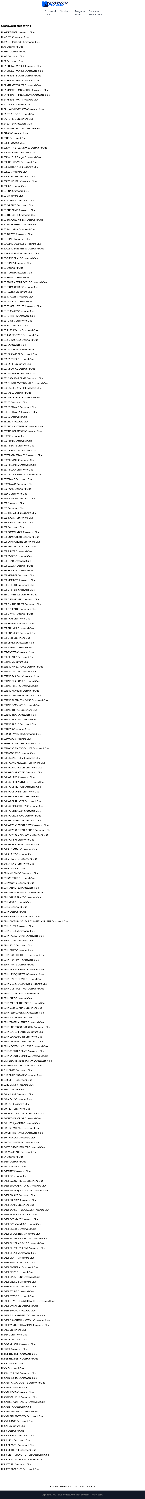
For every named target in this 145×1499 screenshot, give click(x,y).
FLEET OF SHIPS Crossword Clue (18, 589)
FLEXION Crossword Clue (14, 1339)
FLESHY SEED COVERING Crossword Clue (22, 1012)
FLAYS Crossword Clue (12, 56)
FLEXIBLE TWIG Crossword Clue (17, 1296)
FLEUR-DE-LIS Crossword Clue (16, 1070)
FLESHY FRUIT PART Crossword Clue (20, 959)
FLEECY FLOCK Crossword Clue (17, 469)
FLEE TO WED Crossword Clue (16, 320)
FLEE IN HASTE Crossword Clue (17, 296)
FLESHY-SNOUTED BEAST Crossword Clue (22, 1051)
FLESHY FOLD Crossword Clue (16, 945)
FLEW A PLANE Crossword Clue (17, 1094)
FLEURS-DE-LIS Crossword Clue (17, 1084)
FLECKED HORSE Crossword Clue (18, 176)
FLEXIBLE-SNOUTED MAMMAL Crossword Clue (25, 1320)
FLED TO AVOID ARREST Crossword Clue (22, 219)
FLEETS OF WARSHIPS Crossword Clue (21, 734)
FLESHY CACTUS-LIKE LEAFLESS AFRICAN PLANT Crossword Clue (34, 921)
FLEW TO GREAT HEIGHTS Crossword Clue (23, 1147)
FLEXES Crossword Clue (13, 1166)
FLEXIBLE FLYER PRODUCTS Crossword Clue (24, 1238)
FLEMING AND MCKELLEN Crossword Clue (23, 762)
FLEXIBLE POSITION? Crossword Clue (20, 1277)
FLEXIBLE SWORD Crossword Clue (18, 1286)
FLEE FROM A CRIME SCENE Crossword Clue (24, 282)
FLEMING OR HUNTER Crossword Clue (21, 801)
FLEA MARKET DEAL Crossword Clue (20, 80)
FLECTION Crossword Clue (15, 190)
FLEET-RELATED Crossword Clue (17, 657)
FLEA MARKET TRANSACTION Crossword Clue (25, 90)
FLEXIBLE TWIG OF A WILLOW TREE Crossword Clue (28, 1301)
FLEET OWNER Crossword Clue (17, 613)
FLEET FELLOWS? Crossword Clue (18, 546)
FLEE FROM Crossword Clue (15, 277)
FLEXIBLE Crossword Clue (14, 1176)
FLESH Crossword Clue (13, 868)
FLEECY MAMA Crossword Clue (17, 484)
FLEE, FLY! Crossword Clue (14, 325)
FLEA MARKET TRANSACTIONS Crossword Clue (25, 94)
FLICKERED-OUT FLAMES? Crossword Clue (23, 1401)
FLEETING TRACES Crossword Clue (19, 719)
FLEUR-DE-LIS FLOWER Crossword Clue (21, 1075)
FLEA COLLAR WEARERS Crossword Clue (22, 70)
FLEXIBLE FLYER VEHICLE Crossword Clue (22, 1243)
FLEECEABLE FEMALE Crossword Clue (20, 397)
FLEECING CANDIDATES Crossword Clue (22, 426)
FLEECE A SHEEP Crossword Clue (18, 349)
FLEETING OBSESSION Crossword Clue (21, 695)
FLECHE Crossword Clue (13, 138)
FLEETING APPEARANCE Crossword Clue (22, 666)
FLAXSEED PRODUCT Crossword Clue (20, 42)
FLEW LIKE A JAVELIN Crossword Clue (20, 1123)
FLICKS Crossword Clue (13, 1425)
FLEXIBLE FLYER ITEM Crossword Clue (21, 1233)
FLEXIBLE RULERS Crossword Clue (18, 1281)
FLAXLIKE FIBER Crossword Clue (17, 32)
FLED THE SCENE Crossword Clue (18, 215)
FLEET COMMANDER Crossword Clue (20, 532)
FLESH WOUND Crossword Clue (17, 882)
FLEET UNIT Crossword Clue (15, 637)
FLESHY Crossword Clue (13, 911)
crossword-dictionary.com (77, 1494)
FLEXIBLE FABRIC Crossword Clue (18, 1228)
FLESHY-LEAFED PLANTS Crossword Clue (22, 1031)
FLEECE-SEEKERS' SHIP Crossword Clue (21, 388)
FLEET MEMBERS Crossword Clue (18, 580)
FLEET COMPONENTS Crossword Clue (20, 541)
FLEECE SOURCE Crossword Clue (18, 368)
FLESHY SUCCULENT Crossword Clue (20, 1017)
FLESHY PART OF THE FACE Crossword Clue (23, 1003)
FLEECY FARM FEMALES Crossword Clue (21, 455)
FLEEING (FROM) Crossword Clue (18, 498)
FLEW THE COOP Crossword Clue (18, 1137)
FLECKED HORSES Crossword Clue (19, 181)
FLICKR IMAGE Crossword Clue (17, 1421)
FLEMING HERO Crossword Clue (18, 777)
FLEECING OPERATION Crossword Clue (21, 431)
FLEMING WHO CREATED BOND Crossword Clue (26, 830)
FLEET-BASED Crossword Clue (16, 647)
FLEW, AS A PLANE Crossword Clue (19, 1152)
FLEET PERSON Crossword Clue (17, 623)
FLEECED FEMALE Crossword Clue (18, 407)
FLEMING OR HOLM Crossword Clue (20, 796)
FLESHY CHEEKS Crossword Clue (18, 931)
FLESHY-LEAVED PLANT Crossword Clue (21, 1036)
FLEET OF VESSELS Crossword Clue (19, 594)
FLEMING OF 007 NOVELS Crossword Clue (23, 782)
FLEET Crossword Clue (12, 527)
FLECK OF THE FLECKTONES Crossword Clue (24, 147)
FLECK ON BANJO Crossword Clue (18, 152)
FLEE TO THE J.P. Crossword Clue (18, 315)
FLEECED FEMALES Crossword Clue (19, 412)
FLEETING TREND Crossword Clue (18, 724)
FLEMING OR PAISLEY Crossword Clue (21, 810)
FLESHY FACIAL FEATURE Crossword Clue (22, 935)
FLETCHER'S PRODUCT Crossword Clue (21, 1065)
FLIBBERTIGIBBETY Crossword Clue (19, 1358)
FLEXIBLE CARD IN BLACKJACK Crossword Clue (25, 1209)
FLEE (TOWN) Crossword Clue (16, 272)
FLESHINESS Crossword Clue (16, 902)
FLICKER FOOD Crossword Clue (17, 1392)
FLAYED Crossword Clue (13, 51)
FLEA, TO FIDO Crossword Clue (17, 118)
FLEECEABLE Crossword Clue (16, 392)
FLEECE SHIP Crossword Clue (16, 363)
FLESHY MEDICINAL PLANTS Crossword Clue (24, 983)
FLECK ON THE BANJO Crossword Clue (21, 157)
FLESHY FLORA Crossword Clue (17, 940)
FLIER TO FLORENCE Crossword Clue (20, 1469)
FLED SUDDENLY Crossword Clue (18, 210)
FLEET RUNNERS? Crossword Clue (18, 633)
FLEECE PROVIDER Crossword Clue (19, 354)
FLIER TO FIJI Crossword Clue (16, 1464)
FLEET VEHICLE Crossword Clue (17, 642)
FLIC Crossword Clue (12, 1363)
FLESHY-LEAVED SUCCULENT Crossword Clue (24, 1046)
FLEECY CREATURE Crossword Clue (19, 450)
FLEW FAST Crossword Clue (15, 1104)
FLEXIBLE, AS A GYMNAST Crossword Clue (23, 1315)
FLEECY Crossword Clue (13, 436)
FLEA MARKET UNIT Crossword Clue (20, 99)
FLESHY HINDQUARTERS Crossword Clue (22, 974)
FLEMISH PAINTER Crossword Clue (19, 858)
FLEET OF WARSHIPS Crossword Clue (20, 599)
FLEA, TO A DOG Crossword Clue (18, 114)
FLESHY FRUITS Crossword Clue (17, 964)
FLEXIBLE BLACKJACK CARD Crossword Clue (24, 1185)
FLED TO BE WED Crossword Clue (18, 224)
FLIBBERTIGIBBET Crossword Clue (19, 1353)
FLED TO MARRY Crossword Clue (18, 229)
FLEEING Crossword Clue (14, 493)
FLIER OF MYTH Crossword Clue (17, 1445)
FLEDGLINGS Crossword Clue (16, 263)
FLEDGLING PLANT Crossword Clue (19, 258)
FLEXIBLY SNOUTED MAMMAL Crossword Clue (25, 1325)
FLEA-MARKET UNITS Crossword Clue (20, 128)
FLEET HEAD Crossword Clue (16, 561)
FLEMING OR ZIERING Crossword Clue (21, 815)
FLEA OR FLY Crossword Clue (16, 104)
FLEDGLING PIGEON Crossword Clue (20, 253)
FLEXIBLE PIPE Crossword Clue (17, 1272)
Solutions (65, 11)
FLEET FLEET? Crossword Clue (16, 551)
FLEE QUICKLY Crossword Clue (17, 301)
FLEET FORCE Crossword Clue (16, 556)
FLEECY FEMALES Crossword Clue (18, 464)
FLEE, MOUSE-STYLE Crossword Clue (20, 335)
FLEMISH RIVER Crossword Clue (17, 863)
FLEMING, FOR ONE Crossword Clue (20, 844)
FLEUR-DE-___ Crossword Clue (16, 1079)
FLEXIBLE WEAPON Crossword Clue (19, 1305)
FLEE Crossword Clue (12, 267)
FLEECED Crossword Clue (14, 402)
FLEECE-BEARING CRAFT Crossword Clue (22, 378)
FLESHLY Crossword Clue (14, 907)
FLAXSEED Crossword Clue (15, 37)
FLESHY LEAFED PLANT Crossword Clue (21, 979)
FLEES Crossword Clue (12, 508)
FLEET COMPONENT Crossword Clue (20, 536)
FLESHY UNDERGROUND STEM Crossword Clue (25, 1027)
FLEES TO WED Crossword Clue (17, 522)
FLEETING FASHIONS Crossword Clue (20, 681)
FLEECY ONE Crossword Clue (16, 488)
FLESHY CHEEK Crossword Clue (17, 926)
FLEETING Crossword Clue (14, 661)
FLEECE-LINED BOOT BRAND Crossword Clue (24, 383)
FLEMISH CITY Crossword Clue (17, 854)
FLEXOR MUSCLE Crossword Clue (18, 1344)
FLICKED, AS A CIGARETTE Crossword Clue (23, 1382)
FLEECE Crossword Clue (13, 344)
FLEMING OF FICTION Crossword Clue (21, 786)
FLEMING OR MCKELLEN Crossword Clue (22, 806)
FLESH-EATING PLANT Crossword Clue (21, 897)
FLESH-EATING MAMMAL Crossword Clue (22, 892)
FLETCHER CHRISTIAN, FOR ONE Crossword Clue (26, 1060)
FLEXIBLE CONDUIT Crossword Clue (20, 1219)
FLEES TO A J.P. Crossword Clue (17, 517)
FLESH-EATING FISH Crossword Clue (20, 887)
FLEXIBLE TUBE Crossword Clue (17, 1291)
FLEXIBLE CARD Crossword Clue (17, 1204)
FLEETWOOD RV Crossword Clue (18, 753)
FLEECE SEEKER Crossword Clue (17, 359)
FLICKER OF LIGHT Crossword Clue (19, 1397)
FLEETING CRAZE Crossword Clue (18, 671)
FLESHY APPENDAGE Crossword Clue (20, 916)
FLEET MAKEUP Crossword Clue (17, 570)
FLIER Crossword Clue (12, 1430)
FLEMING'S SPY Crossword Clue (17, 839)
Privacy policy (97, 1494)
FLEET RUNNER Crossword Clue (17, 628)
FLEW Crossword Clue (12, 1089)
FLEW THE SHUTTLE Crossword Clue (20, 1142)
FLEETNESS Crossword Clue (15, 729)
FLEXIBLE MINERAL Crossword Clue (19, 1267)
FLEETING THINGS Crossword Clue (19, 709)
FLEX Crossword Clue (12, 1156)
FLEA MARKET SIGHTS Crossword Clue (21, 85)
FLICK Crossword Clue (12, 1368)
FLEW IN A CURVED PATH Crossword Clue (22, 1113)
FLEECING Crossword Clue (15, 421)
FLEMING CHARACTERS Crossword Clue (21, 772)
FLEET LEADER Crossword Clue (17, 565)
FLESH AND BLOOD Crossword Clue (19, 873)
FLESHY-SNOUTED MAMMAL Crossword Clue (24, 1055)
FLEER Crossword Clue (12, 503)
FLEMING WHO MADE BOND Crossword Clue (24, 834)
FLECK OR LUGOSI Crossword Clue (19, 162)
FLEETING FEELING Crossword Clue (19, 685)
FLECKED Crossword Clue (14, 171)
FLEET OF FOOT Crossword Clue (17, 585)
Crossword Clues (50, 13)
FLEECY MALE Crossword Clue (16, 479)
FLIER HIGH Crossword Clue (15, 1440)
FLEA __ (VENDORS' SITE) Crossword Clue (22, 109)
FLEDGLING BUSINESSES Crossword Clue (22, 248)
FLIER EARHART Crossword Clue (17, 1435)
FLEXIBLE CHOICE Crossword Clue (19, 1214)
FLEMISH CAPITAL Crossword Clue (19, 849)
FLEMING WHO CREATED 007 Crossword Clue (25, 825)
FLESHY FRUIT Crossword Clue (17, 950)
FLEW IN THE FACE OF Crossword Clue (21, 1118)
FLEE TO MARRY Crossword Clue (18, 311)
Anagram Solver (80, 13)
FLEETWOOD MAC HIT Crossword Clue (21, 743)
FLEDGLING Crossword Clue (15, 239)
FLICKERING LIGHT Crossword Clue (19, 1411)
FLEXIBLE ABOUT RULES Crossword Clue (22, 1180)
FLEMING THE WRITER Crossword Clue (21, 820)
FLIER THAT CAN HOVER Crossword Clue (22, 1459)
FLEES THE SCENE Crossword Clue (18, 512)
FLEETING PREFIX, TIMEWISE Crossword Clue (24, 700)
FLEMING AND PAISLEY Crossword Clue (21, 767)
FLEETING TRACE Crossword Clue (18, 714)
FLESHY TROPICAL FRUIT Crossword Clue (22, 1022)
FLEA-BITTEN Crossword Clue (16, 123)
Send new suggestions (95, 13)
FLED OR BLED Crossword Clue (17, 205)
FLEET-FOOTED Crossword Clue (17, 652)
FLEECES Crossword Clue (14, 416)
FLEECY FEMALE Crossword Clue (18, 460)
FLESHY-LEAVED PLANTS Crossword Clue (22, 1041)
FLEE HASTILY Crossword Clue (16, 291)
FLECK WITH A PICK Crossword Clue (20, 166)
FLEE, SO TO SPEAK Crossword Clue (19, 339)
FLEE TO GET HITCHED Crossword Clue (21, 306)
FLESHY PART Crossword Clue (16, 998)
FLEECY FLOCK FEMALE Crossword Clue (21, 474)
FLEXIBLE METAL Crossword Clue (18, 1262)
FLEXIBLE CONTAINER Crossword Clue (21, 1224)
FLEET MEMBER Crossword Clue (17, 575)
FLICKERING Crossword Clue (16, 1406)
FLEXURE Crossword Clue (14, 1349)
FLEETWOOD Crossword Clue (16, 738)
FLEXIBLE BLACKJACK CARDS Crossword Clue (24, 1190)
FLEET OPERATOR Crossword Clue (18, 609)
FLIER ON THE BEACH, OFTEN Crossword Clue (25, 1454)
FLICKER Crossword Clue (14, 1387)
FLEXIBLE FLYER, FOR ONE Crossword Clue (23, 1248)
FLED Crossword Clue (12, 195)
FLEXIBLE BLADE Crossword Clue (18, 1195)
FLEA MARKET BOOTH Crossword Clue (21, 75)
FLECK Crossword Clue (13, 142)
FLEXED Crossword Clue (13, 1161)
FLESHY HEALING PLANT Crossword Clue (22, 969)
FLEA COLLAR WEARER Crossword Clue (21, 66)
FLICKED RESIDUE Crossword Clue (19, 1377)
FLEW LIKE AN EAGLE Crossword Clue (20, 1128)
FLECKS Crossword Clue (13, 186)
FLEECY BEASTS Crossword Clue (17, 445)
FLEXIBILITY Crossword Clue (16, 1171)
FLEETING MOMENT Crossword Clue (20, 690)
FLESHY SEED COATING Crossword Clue (21, 1007)
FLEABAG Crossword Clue (14, 133)
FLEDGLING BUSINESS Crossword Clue (21, 243)
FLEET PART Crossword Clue (15, 618)
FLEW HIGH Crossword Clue (15, 1108)
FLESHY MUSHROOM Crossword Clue (20, 993)
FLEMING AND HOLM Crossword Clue (21, 758)
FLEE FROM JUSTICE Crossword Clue (20, 287)
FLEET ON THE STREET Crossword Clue (21, 604)
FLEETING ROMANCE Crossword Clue (20, 705)
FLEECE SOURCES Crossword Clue (18, 373)
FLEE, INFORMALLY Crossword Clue (19, 330)
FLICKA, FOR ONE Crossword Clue (18, 1373)
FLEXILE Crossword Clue (13, 1329)
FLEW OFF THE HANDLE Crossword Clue (22, 1132)
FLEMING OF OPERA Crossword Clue (20, 791)
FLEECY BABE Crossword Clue (16, 440)
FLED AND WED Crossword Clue (17, 200)
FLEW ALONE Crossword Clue (16, 1099)
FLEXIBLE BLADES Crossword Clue (19, 1200)
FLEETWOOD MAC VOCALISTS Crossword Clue (25, 748)
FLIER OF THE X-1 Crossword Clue (18, 1450)
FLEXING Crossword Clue (14, 1334)
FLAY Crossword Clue (12, 46)
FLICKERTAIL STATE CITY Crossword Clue (22, 1416)
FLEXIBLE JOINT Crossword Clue (17, 1257)
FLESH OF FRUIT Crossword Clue (18, 878)
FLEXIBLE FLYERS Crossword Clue (18, 1252)
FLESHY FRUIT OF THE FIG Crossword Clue (23, 955)
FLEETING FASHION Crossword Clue (20, 676)
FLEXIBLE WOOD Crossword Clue (18, 1310)
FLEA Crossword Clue (12, 61)
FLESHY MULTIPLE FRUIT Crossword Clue (22, 988)
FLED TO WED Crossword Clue (16, 234)
